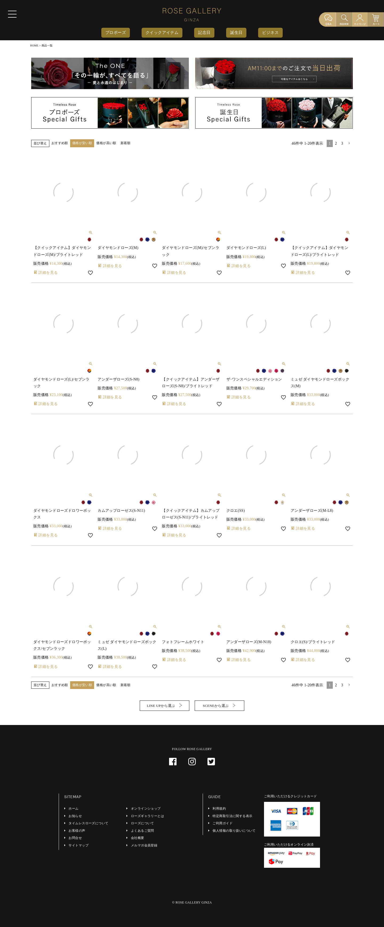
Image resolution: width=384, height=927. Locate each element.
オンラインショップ (146, 808)
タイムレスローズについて (88, 823)
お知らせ (75, 816)
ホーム (73, 808)
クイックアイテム (162, 32)
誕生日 (236, 32)
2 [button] (336, 143)
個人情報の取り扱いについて (234, 831)
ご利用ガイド (223, 823)
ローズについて (142, 823)
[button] (349, 143)
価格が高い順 (106, 143)
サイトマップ (79, 845)
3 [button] (342, 143)
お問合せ (75, 838)
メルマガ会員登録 (144, 845)
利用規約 (219, 808)
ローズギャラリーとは (147, 816)
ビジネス (270, 32)
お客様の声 (77, 831)
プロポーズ (115, 32)
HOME (34, 45)
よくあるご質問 (142, 831)
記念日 (204, 32)
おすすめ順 (59, 143)
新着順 (125, 143)
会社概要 (137, 838)
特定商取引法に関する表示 (232, 816)
